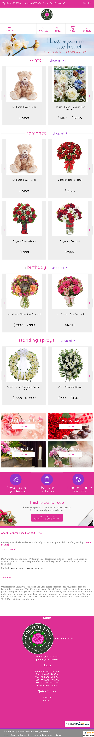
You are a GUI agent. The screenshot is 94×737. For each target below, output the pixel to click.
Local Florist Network (43, 735)
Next (90, 95)
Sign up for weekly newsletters (47, 517)
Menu (9, 30)
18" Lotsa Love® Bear (24, 107)
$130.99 (70, 191)
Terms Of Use (9, 735)
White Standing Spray (70, 387)
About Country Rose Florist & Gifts (21, 533)
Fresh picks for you (47, 506)
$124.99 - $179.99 (70, 118)
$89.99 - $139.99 (24, 398)
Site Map (58, 735)
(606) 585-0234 (13, 3)
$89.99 (24, 252)
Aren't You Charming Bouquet (24, 314)
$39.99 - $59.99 (24, 325)
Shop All (56, 60)
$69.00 (70, 325)
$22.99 (24, 118)
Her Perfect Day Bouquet (70, 314)
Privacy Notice (24, 735)
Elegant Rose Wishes (24, 241)
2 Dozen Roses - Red (70, 179)
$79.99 (70, 252)
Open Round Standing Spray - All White (24, 388)
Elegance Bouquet (70, 241)
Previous (3, 95)
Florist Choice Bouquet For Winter (70, 108)
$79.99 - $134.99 (69, 398)
